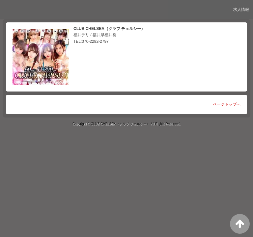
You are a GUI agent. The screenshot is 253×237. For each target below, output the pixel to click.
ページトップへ (226, 104)
